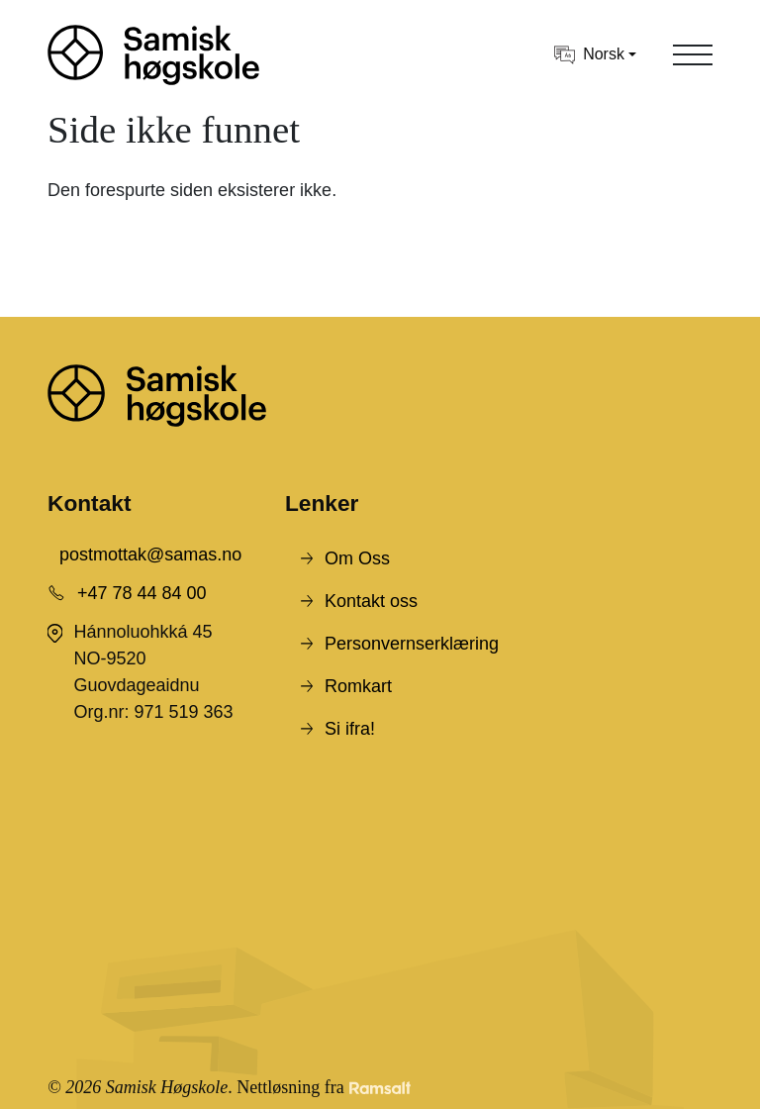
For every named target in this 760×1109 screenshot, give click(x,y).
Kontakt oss (371, 601)
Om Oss (357, 558)
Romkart (358, 686)
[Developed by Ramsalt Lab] (380, 1087)
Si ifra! (350, 729)
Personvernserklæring (412, 644)
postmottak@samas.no (150, 554)
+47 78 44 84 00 (142, 593)
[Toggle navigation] (692, 54)
